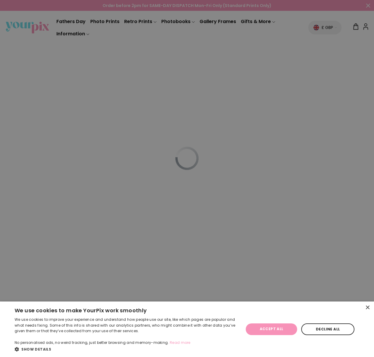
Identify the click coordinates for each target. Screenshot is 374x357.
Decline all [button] (328, 329)
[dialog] (187, 329)
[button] (126, 349)
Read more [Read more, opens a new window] (180, 342)
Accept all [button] (271, 328)
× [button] (367, 308)
